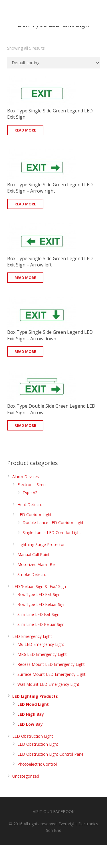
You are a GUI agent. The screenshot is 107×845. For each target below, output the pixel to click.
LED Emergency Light (32, 636)
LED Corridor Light (34, 514)
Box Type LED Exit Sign (38, 594)
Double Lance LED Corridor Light (53, 522)
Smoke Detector (32, 574)
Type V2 (30, 492)
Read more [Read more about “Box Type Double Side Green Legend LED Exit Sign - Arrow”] (25, 425)
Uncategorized (25, 776)
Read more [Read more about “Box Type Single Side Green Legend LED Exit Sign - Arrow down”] (25, 351)
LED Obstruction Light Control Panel (50, 754)
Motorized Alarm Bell (36, 564)
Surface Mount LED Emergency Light (51, 674)
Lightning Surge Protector (41, 544)
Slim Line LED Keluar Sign (40, 624)
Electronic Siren (31, 484)
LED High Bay (30, 714)
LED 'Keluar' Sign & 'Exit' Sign (39, 586)
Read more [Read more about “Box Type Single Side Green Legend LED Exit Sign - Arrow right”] (25, 204)
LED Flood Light (33, 704)
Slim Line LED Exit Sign (38, 614)
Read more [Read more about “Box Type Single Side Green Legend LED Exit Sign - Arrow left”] (25, 277)
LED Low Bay (30, 724)
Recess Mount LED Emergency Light (51, 664)
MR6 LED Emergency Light (42, 654)
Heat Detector (30, 504)
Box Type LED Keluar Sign (41, 604)
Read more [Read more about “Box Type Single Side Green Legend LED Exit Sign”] (25, 130)
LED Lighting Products (35, 696)
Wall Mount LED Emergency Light (48, 684)
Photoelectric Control (37, 764)
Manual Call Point (33, 554)
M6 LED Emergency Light (40, 644)
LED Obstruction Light (32, 736)
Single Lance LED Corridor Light (52, 532)
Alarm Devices (25, 476)
